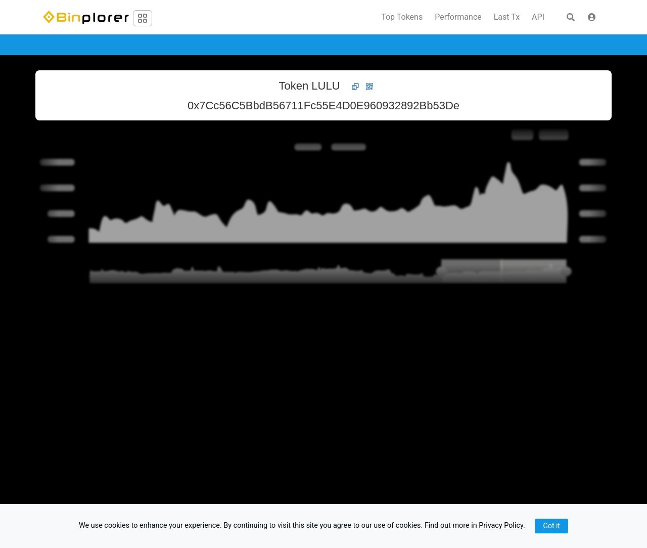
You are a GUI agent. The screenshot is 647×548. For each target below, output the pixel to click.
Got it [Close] (551, 526)
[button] (592, 17)
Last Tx (507, 17)
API (538, 17)
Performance (458, 17)
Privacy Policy (501, 526)
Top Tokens (402, 17)
